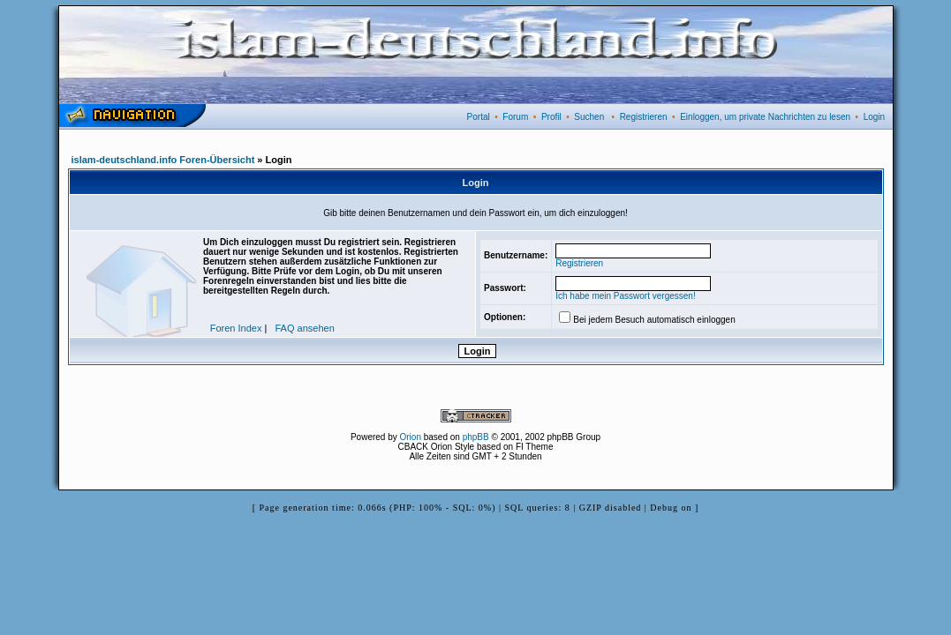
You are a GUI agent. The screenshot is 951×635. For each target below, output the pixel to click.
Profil (551, 117)
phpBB (476, 437)
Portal (478, 117)
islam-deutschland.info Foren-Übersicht (163, 159)
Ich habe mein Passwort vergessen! (625, 296)
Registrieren (644, 117)
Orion (410, 437)
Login (874, 117)
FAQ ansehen (305, 328)
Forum (515, 117)
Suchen (589, 117)
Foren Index (236, 328)
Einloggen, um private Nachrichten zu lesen (765, 117)
